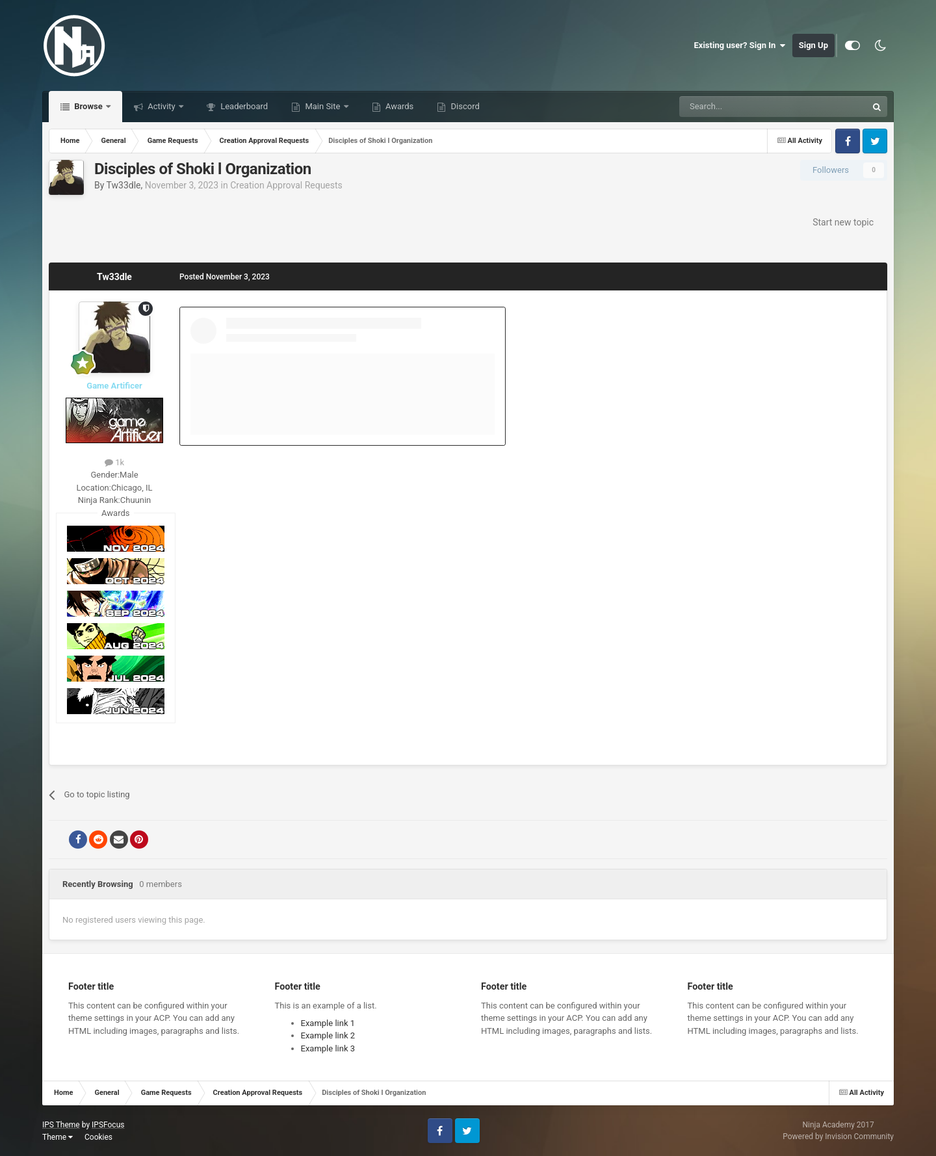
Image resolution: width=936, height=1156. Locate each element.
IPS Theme (61, 1124)
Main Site (322, 106)
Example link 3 (328, 1048)
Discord (463, 106)
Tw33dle (124, 185)
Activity (161, 106)
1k (114, 462)
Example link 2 (328, 1035)
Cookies (98, 1137)
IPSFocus (108, 1124)
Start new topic (843, 222)
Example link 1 (328, 1023)
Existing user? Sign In (740, 45)
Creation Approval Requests (286, 185)
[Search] (742, 106)
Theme (57, 1137)
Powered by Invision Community (838, 1136)
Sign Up (813, 45)
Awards (399, 106)
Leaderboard (243, 106)
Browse (88, 106)
